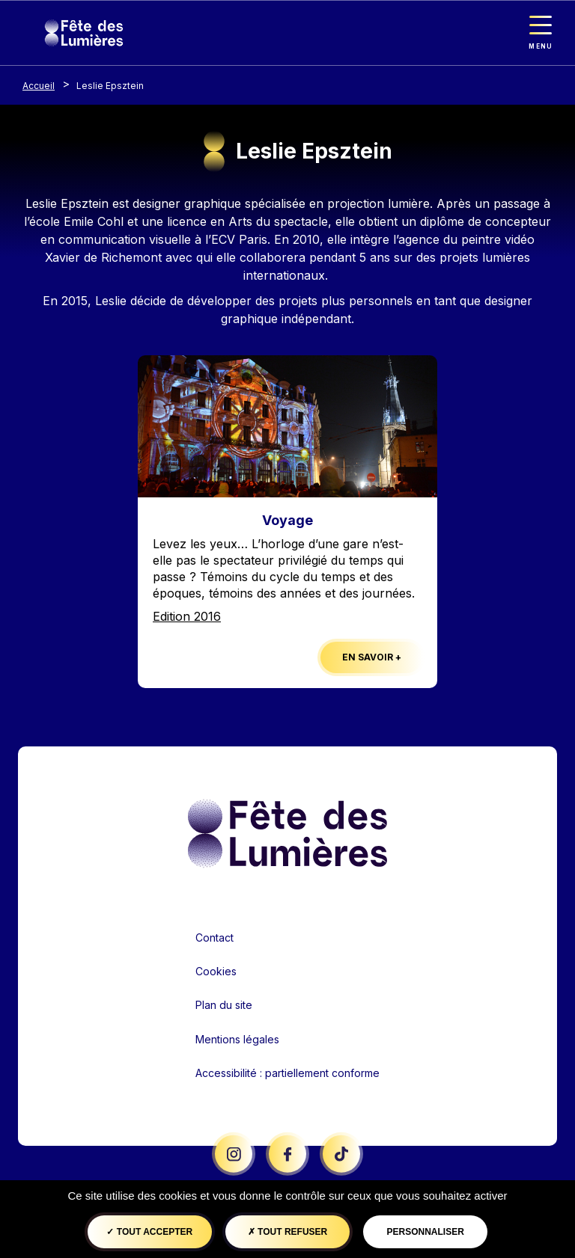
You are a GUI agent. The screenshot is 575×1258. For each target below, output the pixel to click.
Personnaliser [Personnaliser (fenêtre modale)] (424, 1232)
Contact (214, 937)
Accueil (38, 85)
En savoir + (371, 657)
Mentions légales (237, 1039)
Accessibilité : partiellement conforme (287, 1073)
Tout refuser (287, 1232)
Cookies (216, 971)
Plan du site (223, 1004)
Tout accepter (149, 1232)
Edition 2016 (187, 616)
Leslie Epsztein (110, 85)
